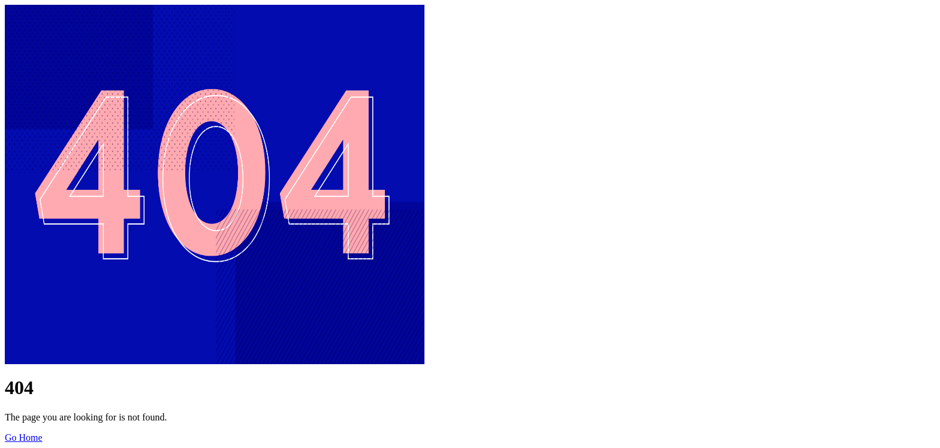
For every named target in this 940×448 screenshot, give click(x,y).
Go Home (24, 437)
